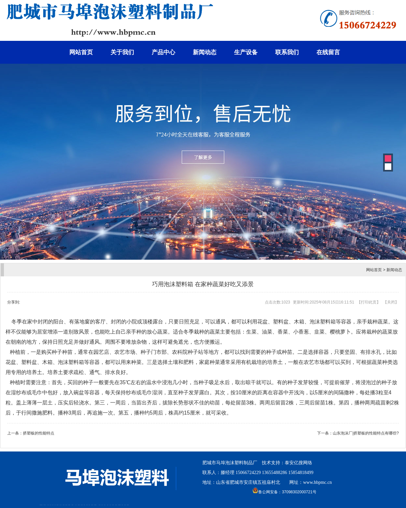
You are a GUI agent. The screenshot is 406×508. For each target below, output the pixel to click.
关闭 (391, 302)
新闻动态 (204, 52)
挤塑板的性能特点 (38, 433)
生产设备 (246, 52)
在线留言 (328, 52)
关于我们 (122, 52)
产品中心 (163, 52)
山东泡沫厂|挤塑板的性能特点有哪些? (366, 433)
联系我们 (287, 52)
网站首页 (81, 52)
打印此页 (369, 302)
